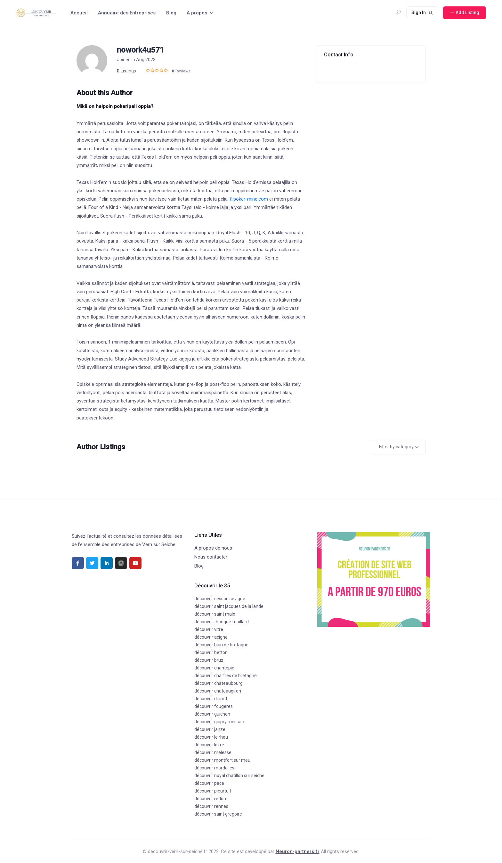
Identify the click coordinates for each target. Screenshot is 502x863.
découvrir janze (209, 729)
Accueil (79, 13)
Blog (171, 13)
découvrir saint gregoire (218, 814)
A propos (197, 13)
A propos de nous (213, 548)
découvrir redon (210, 798)
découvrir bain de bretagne (221, 644)
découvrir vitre (208, 629)
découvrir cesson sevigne (219, 598)
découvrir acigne (211, 637)
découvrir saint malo (214, 614)
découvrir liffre (209, 744)
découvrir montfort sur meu (222, 760)
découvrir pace (209, 783)
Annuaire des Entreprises (127, 13)
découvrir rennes (211, 806)
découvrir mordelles (214, 767)
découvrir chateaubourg (218, 683)
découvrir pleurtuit (212, 790)
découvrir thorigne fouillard (221, 621)
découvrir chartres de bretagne (225, 675)
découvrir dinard (210, 698)
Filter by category (396, 446)
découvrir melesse (212, 752)
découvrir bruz (208, 660)
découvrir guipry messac (219, 721)
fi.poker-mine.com (249, 199)
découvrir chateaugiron (217, 690)
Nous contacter (210, 557)
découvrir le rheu (211, 737)
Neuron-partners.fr (298, 851)
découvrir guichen (212, 714)
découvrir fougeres (213, 706)
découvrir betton (211, 652)
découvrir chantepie (214, 667)
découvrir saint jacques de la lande (228, 606)
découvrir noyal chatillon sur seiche (229, 775)
